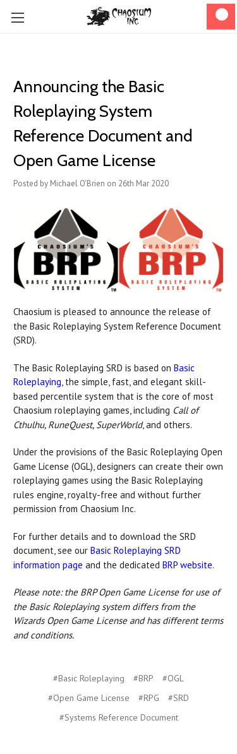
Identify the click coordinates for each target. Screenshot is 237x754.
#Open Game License (89, 697)
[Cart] (221, 17)
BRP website (187, 565)
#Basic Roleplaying (89, 678)
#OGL (173, 678)
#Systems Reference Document (118, 717)
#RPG (148, 697)
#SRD (178, 697)
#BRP (143, 678)
